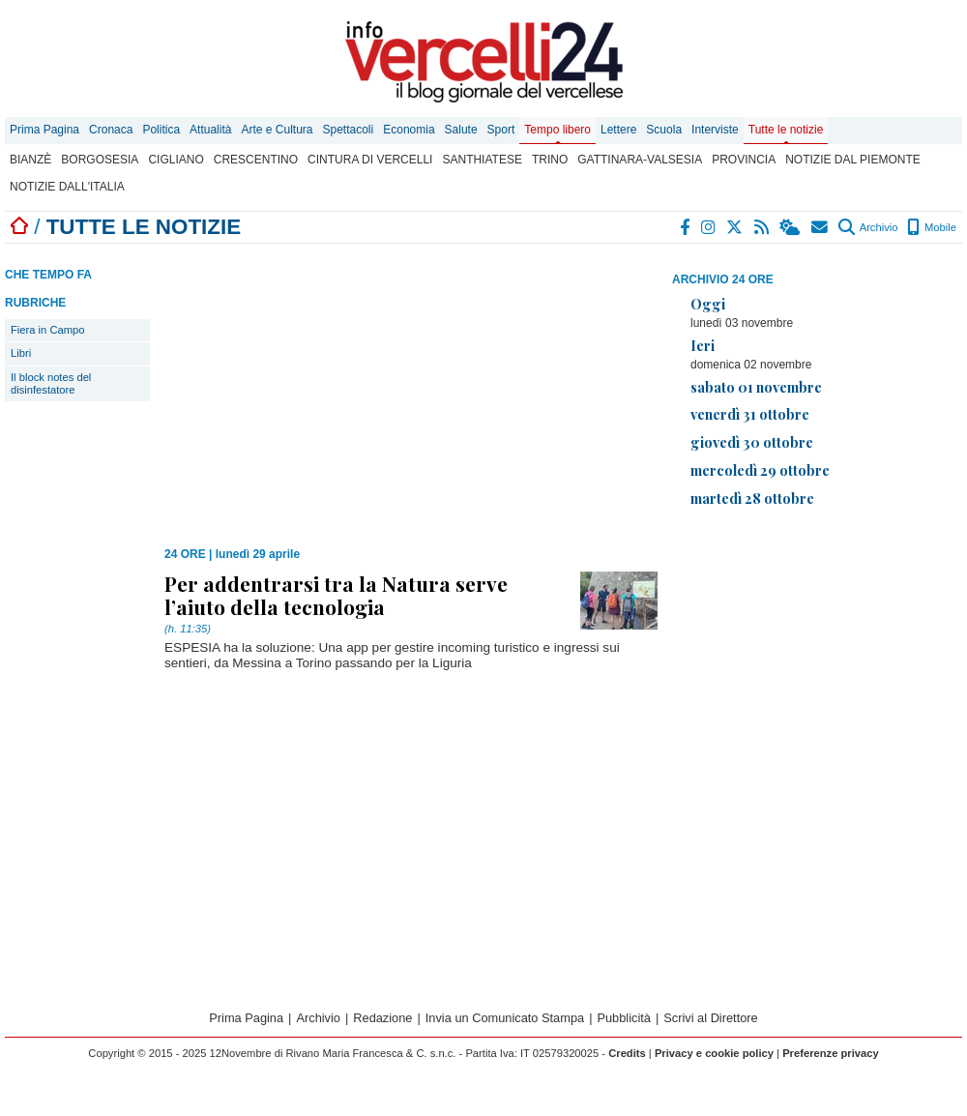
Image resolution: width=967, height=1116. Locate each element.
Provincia (744, 159)
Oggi (707, 303)
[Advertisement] (817, 658)
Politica (161, 129)
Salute (461, 129)
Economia (408, 129)
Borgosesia (99, 159)
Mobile (931, 227)
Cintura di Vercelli (370, 159)
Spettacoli (348, 129)
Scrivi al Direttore (710, 1018)
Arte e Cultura (276, 129)
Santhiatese (481, 159)
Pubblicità (624, 1018)
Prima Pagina (44, 129)
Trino (550, 159)
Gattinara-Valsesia (639, 159)
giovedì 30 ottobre (751, 442)
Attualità (210, 129)
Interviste (715, 129)
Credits (627, 1053)
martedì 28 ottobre (752, 498)
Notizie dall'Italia (67, 186)
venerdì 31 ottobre (749, 414)
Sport (501, 129)
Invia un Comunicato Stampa (504, 1018)
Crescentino (256, 159)
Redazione (382, 1018)
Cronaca (110, 129)
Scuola (664, 129)
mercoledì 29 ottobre (760, 470)
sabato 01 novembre (756, 386)
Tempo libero (557, 129)
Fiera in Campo (47, 330)
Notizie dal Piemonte (853, 159)
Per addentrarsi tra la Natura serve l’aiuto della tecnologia (336, 595)
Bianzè (30, 159)
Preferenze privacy (830, 1053)
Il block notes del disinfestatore (51, 383)
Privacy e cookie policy (714, 1053)
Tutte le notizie (786, 129)
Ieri (702, 345)
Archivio (867, 227)
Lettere (618, 129)
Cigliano (175, 159)
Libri (21, 353)
